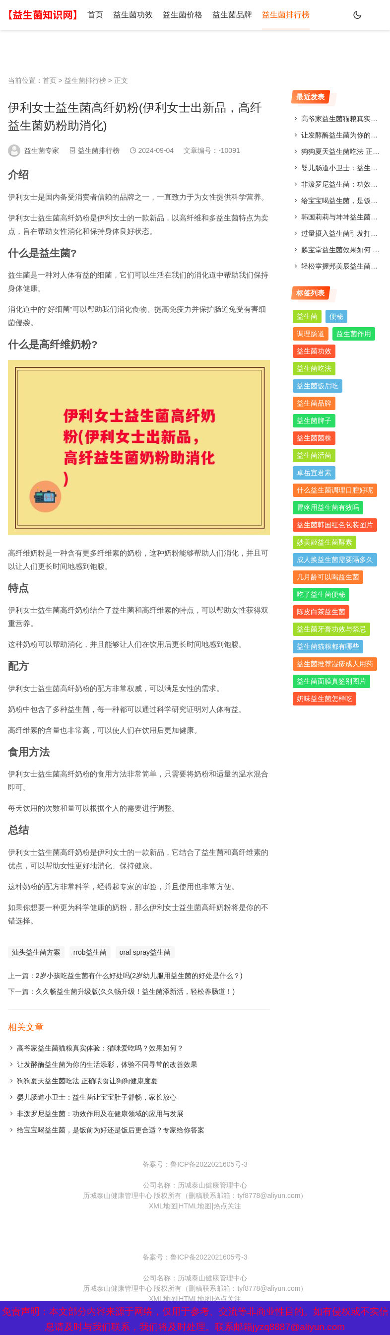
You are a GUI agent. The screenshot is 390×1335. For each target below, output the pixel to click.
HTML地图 (195, 1206)
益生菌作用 (353, 334)
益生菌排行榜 (286, 14)
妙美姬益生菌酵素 (324, 542)
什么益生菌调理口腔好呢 (335, 490)
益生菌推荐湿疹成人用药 (335, 664)
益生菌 (307, 316)
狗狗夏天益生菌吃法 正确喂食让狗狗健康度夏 (87, 1081)
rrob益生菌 (90, 952)
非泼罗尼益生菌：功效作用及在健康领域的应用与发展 (100, 1114)
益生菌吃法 (314, 368)
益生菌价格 (182, 14)
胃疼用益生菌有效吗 (328, 507)
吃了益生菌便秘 (321, 594)
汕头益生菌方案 (36, 952)
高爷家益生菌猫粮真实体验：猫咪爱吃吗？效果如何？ (100, 1048)
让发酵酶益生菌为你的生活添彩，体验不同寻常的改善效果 (107, 1064)
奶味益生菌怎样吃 (324, 699)
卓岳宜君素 (314, 473)
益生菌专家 (41, 150)
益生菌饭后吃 (317, 386)
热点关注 (227, 1206)
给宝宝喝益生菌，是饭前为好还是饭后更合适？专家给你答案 (110, 1130)
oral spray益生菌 (145, 952)
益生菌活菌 (314, 455)
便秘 (336, 316)
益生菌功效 (133, 14)
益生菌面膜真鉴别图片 (331, 681)
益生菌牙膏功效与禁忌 (331, 629)
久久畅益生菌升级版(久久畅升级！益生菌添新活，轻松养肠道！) (135, 991)
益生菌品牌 (232, 14)
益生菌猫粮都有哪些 (328, 646)
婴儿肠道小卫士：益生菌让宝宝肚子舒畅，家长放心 (97, 1097)
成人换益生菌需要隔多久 (335, 559)
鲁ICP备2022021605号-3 (209, 1164)
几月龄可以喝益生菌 (328, 577)
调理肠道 (311, 334)
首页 (95, 14)
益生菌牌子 (314, 420)
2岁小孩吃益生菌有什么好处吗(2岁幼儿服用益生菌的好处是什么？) (139, 976)
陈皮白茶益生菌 (321, 612)
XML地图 (163, 1206)
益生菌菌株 (314, 438)
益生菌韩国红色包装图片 (335, 525)
